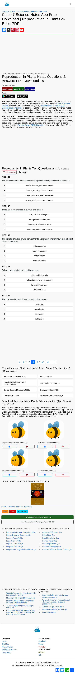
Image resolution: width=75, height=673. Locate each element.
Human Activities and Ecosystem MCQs (21, 532)
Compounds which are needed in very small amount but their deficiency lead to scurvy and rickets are (20, 612)
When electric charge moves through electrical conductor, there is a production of (56, 602)
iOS (39, 655)
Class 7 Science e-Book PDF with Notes (16, 507)
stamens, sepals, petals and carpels (39, 191)
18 (48, 362)
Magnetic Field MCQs (14, 547)
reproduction (39, 309)
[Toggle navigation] (70, 3)
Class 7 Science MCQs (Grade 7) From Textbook (24, 11)
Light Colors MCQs (13, 541)
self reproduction (39, 246)
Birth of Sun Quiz (48, 535)
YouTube (41, 647)
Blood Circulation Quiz (50, 538)
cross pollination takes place (39, 220)
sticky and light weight (39, 275)
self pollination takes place (39, 215)
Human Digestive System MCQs (18, 535)
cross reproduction (39, 251)
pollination (39, 304)
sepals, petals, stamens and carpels (39, 200)
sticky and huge (39, 290)
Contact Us (6, 653)
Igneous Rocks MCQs (14, 538)
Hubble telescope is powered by (54, 610)
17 (43, 362)
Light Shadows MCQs (14, 544)
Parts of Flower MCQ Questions (31, 125)
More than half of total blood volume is (20, 598)
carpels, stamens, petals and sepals (39, 195)
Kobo (12, 511)
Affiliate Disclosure (9, 650)
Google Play (22, 511)
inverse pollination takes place (39, 225)
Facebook (42, 641)
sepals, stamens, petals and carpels (39, 186)
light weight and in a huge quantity (39, 280)
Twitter (40, 644)
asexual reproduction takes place (39, 229)
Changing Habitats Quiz (51, 544)
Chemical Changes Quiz (51, 547)
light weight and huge (39, 285)
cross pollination (39, 261)
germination (39, 314)
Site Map (5, 644)
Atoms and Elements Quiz (52, 532)
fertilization (39, 319)
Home (4, 641)
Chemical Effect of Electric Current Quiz (57, 550)
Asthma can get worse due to (53, 607)
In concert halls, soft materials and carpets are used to (55, 596)
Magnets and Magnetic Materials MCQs (21, 550)
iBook (5, 511)
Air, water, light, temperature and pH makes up (19, 607)
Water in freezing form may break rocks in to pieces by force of (21, 594)
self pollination (39, 256)
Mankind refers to (49, 613)
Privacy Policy (7, 647)
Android (41, 652)
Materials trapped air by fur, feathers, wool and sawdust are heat (20, 602)
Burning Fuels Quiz (49, 541)
